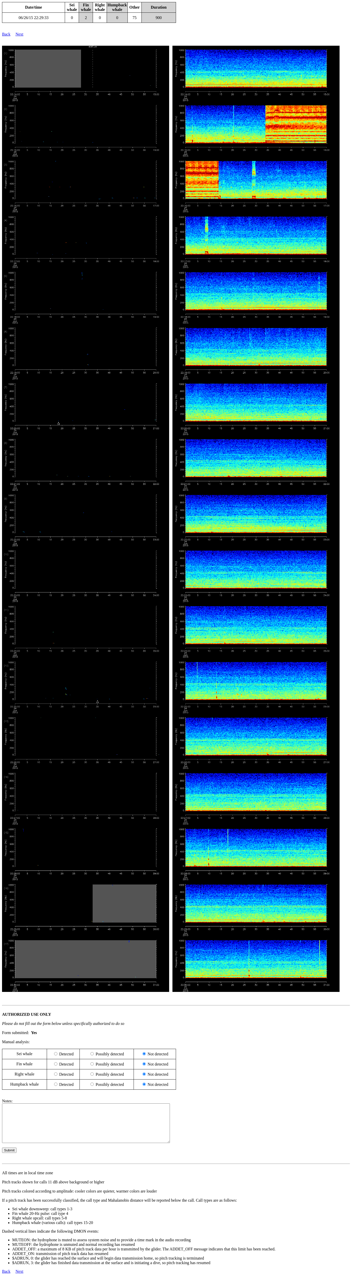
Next (19, 34)
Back (6, 34)
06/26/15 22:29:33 (34, 17)
